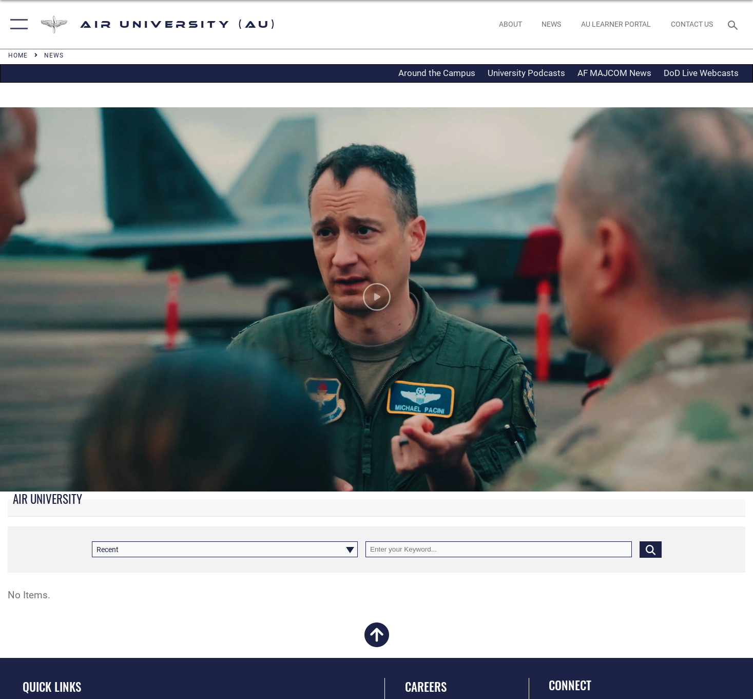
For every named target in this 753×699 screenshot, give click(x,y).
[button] (16, 24)
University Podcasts (526, 73)
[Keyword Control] (498, 549)
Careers (426, 686)
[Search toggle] (734, 24)
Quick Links (52, 686)
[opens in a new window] (616, 24)
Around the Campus (436, 73)
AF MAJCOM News (614, 73)
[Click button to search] (651, 549)
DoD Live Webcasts (701, 73)
